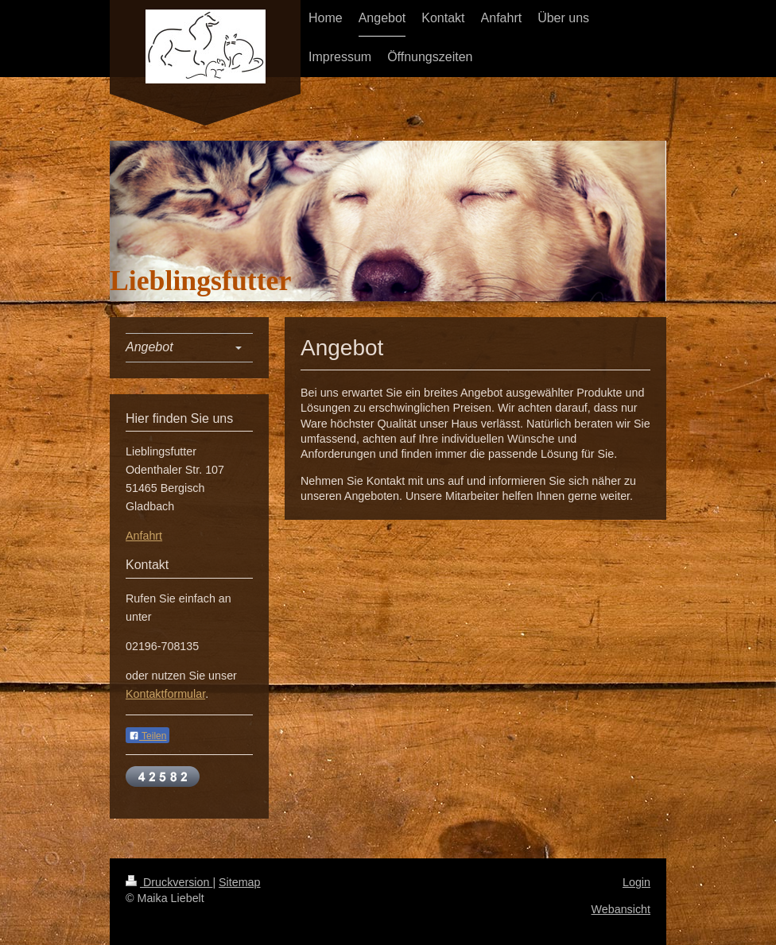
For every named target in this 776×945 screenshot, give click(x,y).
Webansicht (621, 909)
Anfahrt (144, 535)
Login (636, 882)
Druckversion (169, 882)
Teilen (147, 736)
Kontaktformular (165, 693)
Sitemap (239, 882)
